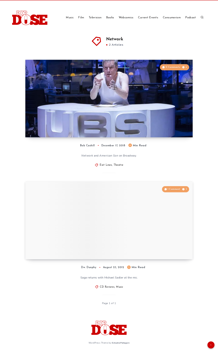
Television (95, 17)
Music (70, 17)
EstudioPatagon (120, 342)
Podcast (190, 17)
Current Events (148, 17)
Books (110, 17)
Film (81, 17)
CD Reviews (107, 287)
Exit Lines (106, 165)
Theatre (118, 165)
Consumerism (172, 17)
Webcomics (126, 17)
